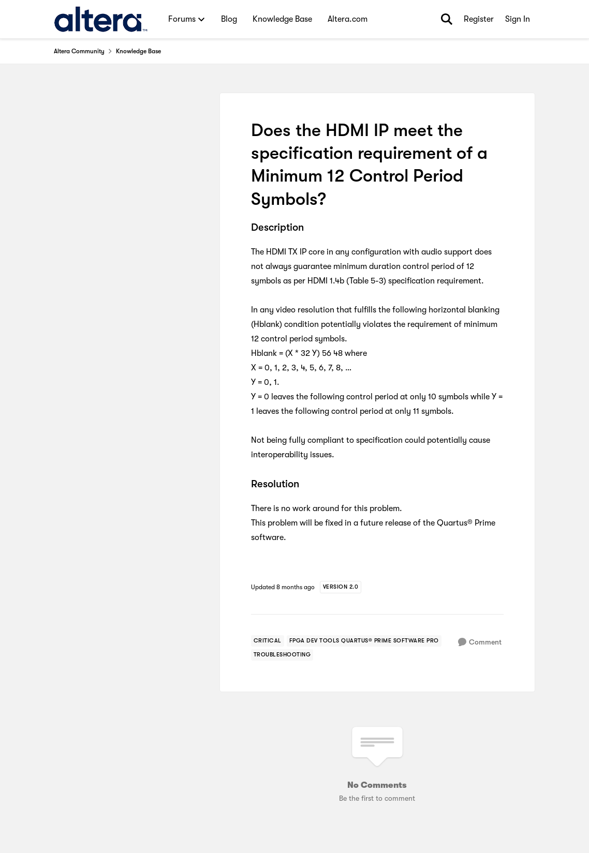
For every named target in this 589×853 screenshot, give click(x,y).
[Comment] (480, 642)
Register (479, 19)
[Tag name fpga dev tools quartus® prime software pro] (364, 641)
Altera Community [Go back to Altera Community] (79, 51)
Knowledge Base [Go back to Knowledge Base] (138, 51)
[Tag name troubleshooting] (282, 655)
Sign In (517, 19)
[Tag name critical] (267, 641)
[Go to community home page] (101, 19)
